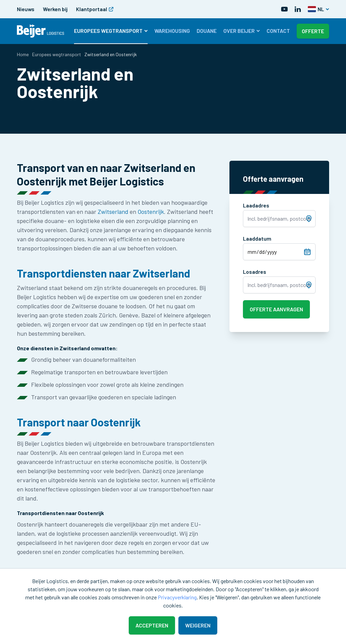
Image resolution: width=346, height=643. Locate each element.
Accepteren (151, 625)
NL (318, 9)
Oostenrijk (151, 211)
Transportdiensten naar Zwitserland (103, 273)
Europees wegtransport (111, 30)
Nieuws (25, 9)
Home (23, 54)
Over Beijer (241, 30)
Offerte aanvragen (276, 309)
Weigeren (198, 625)
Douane (207, 30)
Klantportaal (95, 9)
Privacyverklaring (177, 597)
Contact (278, 30)
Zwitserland (113, 211)
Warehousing (172, 30)
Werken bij (55, 9)
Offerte (313, 31)
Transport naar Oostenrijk (79, 422)
